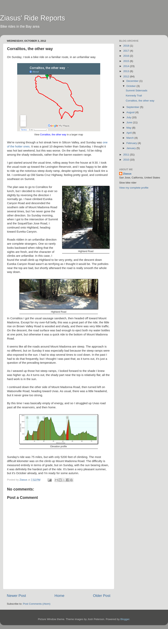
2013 (126, 71)
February (132, 143)
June (129, 122)
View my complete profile (133, 187)
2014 (126, 66)
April (129, 132)
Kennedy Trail (134, 95)
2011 (126, 154)
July (129, 117)
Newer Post (16, 596)
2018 (126, 45)
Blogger (124, 619)
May (129, 127)
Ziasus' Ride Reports (32, 18)
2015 (126, 61)
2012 (126, 76)
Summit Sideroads (136, 90)
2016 (126, 55)
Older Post (101, 596)
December (132, 80)
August (130, 112)
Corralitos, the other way (53, 134)
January (131, 148)
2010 (126, 159)
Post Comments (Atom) (36, 603)
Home (59, 596)
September (133, 107)
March (130, 137)
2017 (126, 50)
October (131, 86)
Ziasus (127, 173)
